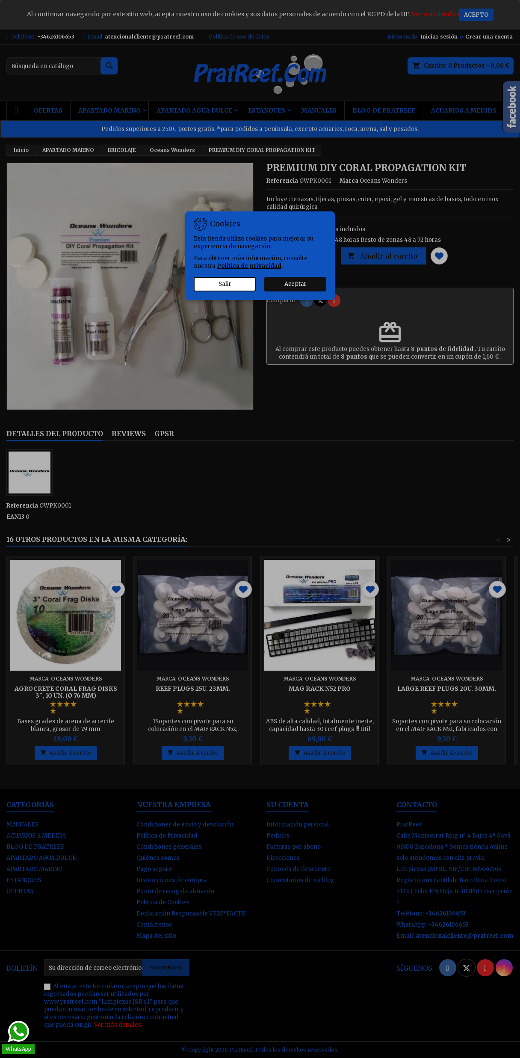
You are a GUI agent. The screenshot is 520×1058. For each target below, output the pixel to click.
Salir (225, 284)
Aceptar (295, 284)
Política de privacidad (249, 266)
